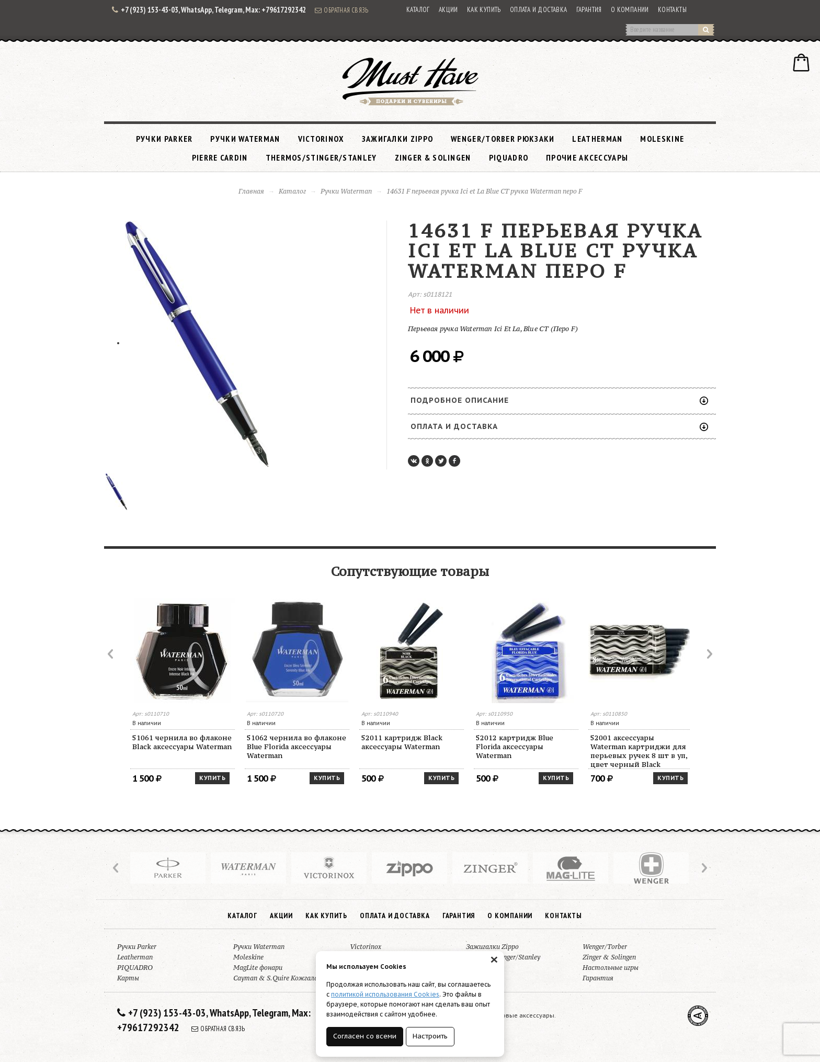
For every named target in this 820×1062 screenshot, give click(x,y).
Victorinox (321, 138)
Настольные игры (611, 967)
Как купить (484, 9)
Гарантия (589, 9)
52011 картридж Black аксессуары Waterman (401, 742)
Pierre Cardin (220, 157)
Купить (212, 778)
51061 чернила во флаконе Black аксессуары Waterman (182, 742)
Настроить (430, 1036)
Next (708, 654)
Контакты (672, 9)
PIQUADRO (508, 157)
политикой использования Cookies (385, 994)
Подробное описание (559, 400)
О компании (630, 9)
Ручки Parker (164, 138)
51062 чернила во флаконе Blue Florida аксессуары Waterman (296, 746)
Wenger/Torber (605, 947)
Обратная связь (341, 10)
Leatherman (597, 138)
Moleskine (662, 138)
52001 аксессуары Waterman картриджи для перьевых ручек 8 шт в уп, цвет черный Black (639, 751)
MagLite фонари (257, 967)
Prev (111, 654)
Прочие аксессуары (587, 157)
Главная (251, 191)
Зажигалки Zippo (398, 138)
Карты (128, 978)
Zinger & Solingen (433, 157)
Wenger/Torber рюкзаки (502, 138)
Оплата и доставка (538, 9)
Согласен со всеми (364, 1036)
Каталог (418, 9)
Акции (448, 9)
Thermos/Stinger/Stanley (321, 157)
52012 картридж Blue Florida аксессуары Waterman (514, 746)
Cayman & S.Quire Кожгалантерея (287, 978)
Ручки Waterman (245, 138)
